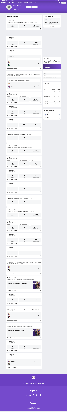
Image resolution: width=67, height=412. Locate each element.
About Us (13, 398)
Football (9, 2)
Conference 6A (47, 73)
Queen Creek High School (33, 378)
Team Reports (10, 281)
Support (53, 398)
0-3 (17, 53)
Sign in (64, 2)
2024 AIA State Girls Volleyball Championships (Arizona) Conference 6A (19, 58)
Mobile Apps (18, 398)
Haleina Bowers (17, 5)
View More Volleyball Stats (52, 106)
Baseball (13, 2)
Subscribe (22, 398)
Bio (11, 11)
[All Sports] (35, 2)
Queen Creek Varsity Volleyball (53, 22)
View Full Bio (51, 26)
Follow (35, 7)
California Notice (39, 398)
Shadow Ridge (24, 147)
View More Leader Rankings (52, 79)
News (23, 11)
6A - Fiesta (47, 75)
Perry (12, 75)
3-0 (24, 263)
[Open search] (57, 2)
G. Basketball (25, 2)
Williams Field (24, 296)
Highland (23, 185)
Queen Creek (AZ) (15, 6)
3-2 (21, 75)
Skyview (23, 121)
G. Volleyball (31, 2)
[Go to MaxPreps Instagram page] (33, 395)
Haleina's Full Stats (14, 28)
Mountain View (24, 160)
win (20, 96)
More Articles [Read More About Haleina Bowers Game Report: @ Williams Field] (14, 290)
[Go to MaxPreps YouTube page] (30, 395)
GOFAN (6, 0)
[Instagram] (61, 0)
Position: (51, 85)
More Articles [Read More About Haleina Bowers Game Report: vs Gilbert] (14, 337)
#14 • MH (16, 9)
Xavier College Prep (25, 22)
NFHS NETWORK (11, 0)
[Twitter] (63, 0)
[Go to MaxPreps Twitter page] (37, 395)
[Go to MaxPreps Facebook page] (40, 395)
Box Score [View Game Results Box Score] (15, 68)
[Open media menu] (60, 2)
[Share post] (40, 28)
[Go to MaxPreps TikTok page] (27, 395)
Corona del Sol (24, 224)
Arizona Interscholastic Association (50, 77)
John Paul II (24, 96)
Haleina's (8, 22)
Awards (16, 11)
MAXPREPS (3, 0)
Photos (20, 11)
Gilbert (13, 357)
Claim (29, 7)
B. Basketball (19, 2)
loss (20, 22)
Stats (13, 11)
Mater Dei (23, 134)
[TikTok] (56, 0)
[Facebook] (65, 0)
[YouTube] (58, 0)
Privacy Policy (27, 398)
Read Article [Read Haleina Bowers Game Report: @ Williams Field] (9, 290)
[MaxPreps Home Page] (8, 14)
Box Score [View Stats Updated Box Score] (8, 28)
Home (9, 11)
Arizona (46, 71)
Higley (23, 198)
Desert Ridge (24, 249)
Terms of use (33, 398)
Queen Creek (11, 62)
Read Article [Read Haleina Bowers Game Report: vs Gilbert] (9, 337)
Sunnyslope (24, 211)
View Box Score (47, 117)
